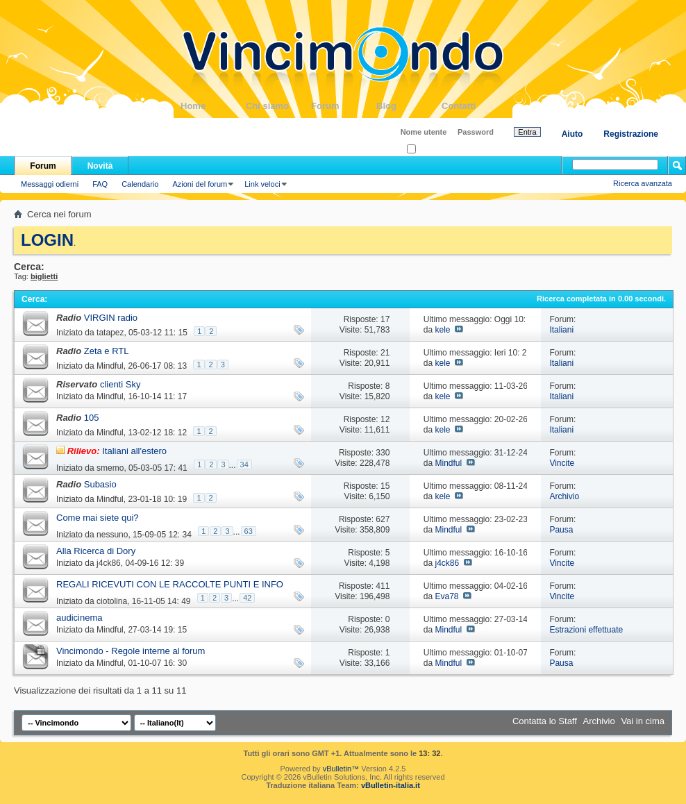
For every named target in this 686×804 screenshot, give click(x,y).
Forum (343, 106)
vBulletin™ (341, 768)
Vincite (561, 463)
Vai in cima (642, 721)
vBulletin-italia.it (390, 785)
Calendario (140, 184)
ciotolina (112, 601)
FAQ (100, 184)
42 (247, 598)
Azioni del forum (199, 184)
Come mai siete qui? (97, 517)
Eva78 (446, 596)
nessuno (112, 534)
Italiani (561, 330)
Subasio (100, 484)
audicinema (79, 617)
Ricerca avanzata (642, 183)
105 (91, 417)
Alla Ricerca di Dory (95, 551)
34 (244, 464)
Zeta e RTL (106, 351)
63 (248, 531)
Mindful (110, 366)
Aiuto (572, 134)
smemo (110, 468)
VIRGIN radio (110, 317)
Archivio (564, 496)
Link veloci (262, 184)
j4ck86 (109, 563)
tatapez (110, 332)
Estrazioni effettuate (586, 630)
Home (213, 106)
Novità (100, 166)
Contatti (474, 106)
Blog (409, 106)
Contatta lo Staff (544, 721)
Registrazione (630, 134)
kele (442, 330)
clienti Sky (120, 384)
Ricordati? (428, 149)
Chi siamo (278, 106)
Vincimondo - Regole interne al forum (130, 651)
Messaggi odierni (49, 184)
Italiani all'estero (134, 451)
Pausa (561, 530)
